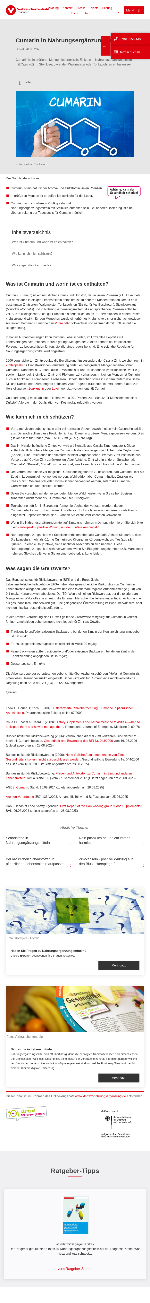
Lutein (56, 388)
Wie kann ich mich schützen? (32, 253)
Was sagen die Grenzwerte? (31, 265)
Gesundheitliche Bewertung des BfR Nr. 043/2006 (78, 740)
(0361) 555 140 (130, 39)
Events (93, 8)
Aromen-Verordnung (20, 796)
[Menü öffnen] (134, 10)
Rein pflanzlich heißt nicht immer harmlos (104, 840)
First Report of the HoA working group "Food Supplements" (101, 806)
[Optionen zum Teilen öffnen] (26, 82)
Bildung (107, 8)
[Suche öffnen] (119, 10)
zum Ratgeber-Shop (73, 1269)
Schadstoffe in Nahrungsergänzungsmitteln (28, 840)
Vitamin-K (61, 323)
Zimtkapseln (14, 365)
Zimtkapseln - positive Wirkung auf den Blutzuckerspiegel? (58, 527)
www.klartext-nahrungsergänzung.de (100, 1096)
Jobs (85, 13)
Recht (74, 13)
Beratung (53, 8)
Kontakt (67, 8)
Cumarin (22, 787)
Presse (81, 8)
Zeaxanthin (36, 388)
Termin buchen (130, 52)
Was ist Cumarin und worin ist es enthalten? (42, 242)
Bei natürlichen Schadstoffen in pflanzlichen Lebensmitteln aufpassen (35, 861)
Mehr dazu (119, 965)
